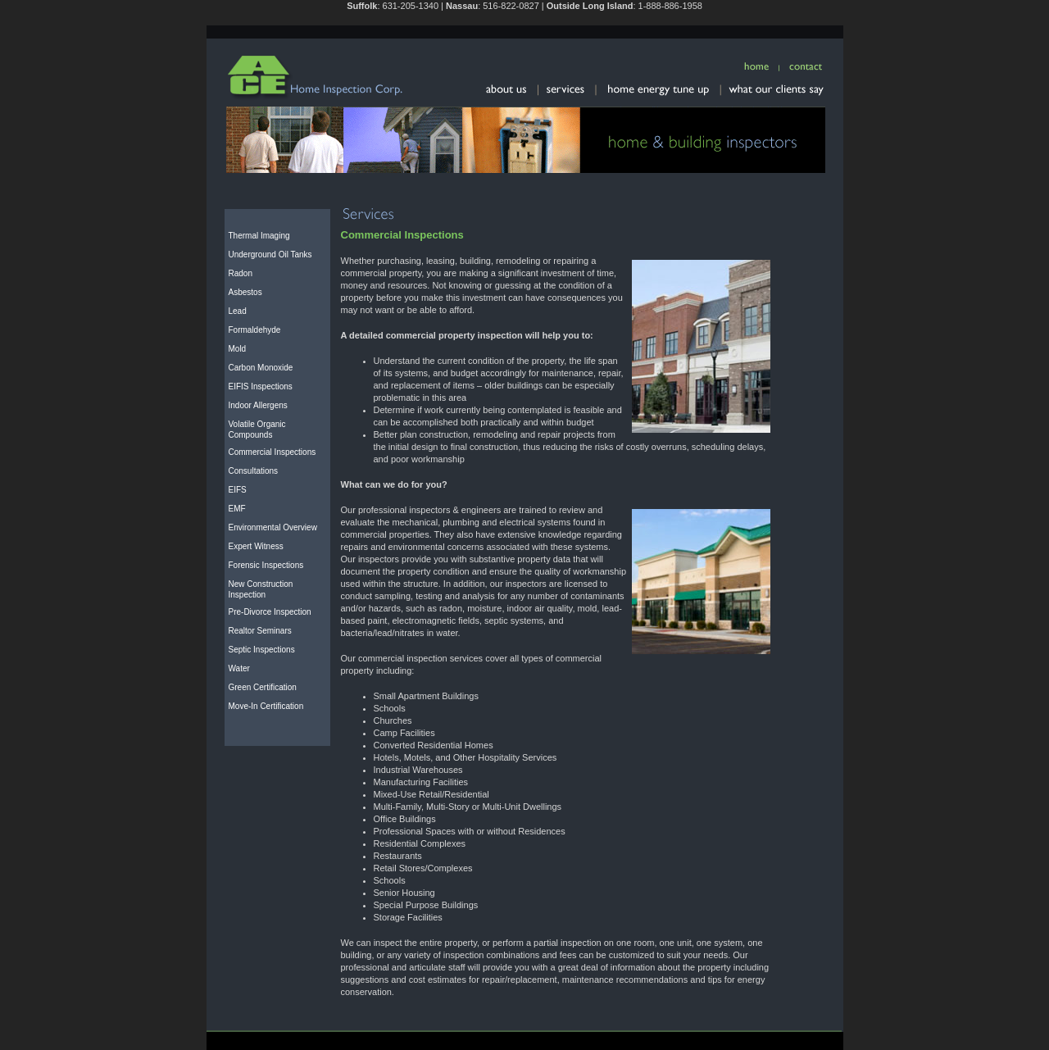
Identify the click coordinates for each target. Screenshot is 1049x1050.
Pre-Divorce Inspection (270, 611)
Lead (238, 311)
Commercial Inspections (272, 452)
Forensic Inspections (266, 565)
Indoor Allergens (258, 405)
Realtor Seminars (260, 630)
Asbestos (245, 292)
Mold (238, 348)
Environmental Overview (273, 527)
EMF (237, 508)
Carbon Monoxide (261, 367)
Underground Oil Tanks (270, 254)
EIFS (238, 489)
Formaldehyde (255, 329)
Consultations (254, 470)
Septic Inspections (262, 649)
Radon (240, 273)
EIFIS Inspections (261, 386)
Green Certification (263, 687)
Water (239, 668)
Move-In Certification (266, 706)
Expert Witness (256, 546)
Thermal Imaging (259, 235)
